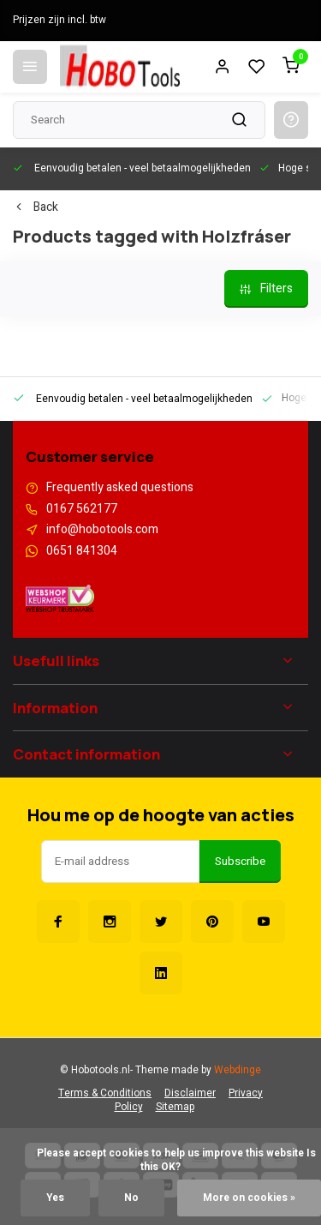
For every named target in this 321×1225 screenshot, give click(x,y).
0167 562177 (81, 509)
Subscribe (240, 861)
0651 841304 (81, 551)
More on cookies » (249, 1198)
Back (35, 207)
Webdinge (237, 1070)
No (131, 1198)
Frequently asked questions (119, 487)
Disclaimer (190, 1093)
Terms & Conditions (105, 1093)
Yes (55, 1198)
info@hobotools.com (102, 529)
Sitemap (175, 1107)
